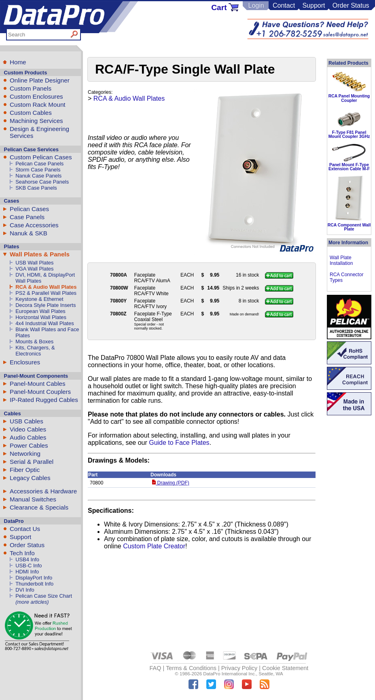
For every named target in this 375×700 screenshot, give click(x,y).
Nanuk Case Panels (38, 176)
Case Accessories (34, 225)
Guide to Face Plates (179, 442)
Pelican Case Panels (39, 164)
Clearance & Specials (39, 507)
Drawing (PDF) (170, 483)
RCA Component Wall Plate (349, 227)
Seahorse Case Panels (42, 182)
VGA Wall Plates (34, 269)
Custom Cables (31, 112)
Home (18, 62)
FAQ (155, 668)
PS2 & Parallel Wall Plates (45, 293)
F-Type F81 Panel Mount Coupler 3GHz (349, 134)
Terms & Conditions (191, 668)
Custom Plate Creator (154, 546)
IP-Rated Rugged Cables (44, 399)
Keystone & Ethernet (39, 299)
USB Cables (26, 421)
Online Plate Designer (40, 80)
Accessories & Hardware (43, 491)
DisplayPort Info (33, 578)
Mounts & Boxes (34, 341)
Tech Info (22, 553)
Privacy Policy (239, 668)
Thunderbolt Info (34, 584)
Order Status (351, 5)
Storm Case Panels (37, 170)
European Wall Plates (40, 311)
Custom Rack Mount (38, 104)
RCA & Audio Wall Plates (45, 287)
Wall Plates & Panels (40, 254)
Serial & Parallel (31, 461)
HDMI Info (27, 572)
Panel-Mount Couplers (40, 391)
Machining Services (36, 120)
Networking (25, 453)
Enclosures (25, 362)
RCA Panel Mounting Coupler (349, 98)
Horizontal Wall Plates (40, 317)
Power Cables (29, 445)
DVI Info (24, 590)
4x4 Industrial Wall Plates (44, 323)
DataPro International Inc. (229, 673)
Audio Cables (28, 437)
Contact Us (25, 528)
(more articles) (32, 602)
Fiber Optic (25, 469)
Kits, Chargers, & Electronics (35, 351)
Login (256, 5)
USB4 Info (27, 559)
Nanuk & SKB (28, 233)
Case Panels (27, 217)
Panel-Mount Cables (38, 383)
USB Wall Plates (34, 263)
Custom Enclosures (36, 96)
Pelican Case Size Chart (43, 596)
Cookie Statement (285, 668)
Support (313, 5)
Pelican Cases (29, 208)
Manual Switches (33, 499)
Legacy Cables (30, 477)
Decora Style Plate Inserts (45, 305)
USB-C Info (28, 566)
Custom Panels (30, 88)
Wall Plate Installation (341, 260)
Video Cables (28, 429)
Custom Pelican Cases (41, 157)
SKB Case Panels (36, 188)
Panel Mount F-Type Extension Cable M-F (349, 167)
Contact (284, 5)
